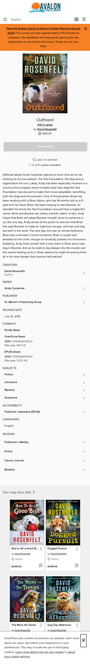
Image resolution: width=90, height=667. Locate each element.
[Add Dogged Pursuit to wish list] (76, 566)
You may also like (19, 492)
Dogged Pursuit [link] (57, 548)
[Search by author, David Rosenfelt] (45, 273)
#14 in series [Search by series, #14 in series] (45, 125)
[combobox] (38, 19)
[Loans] (76, 20)
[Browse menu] (84, 19)
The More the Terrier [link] (23, 625)
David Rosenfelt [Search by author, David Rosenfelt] (47, 129)
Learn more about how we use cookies (39, 652)
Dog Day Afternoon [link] (59, 625)
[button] (45, 146)
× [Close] (83, 640)
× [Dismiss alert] (85, 29)
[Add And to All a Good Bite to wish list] (40, 566)
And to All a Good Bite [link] (25, 548)
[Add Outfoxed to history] (45, 160)
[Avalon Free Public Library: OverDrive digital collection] (45, 7)
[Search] (5, 19)
